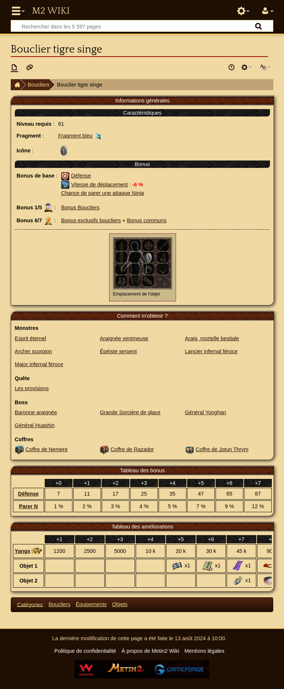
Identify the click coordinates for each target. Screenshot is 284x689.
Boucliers (39, 85)
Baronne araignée (36, 412)
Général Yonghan (205, 412)
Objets (120, 604)
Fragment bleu (75, 136)
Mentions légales (204, 651)
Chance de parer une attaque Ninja (102, 193)
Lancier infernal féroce (211, 351)
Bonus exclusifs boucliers (91, 220)
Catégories (30, 604)
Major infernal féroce (39, 364)
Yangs (22, 551)
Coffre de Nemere (47, 449)
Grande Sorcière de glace (130, 412)
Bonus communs (146, 220)
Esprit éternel (30, 338)
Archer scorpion (33, 351)
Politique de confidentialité (85, 651)
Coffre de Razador (132, 449)
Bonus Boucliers (80, 207)
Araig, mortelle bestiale (212, 338)
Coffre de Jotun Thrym (222, 449)
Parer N (28, 506)
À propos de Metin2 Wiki (150, 651)
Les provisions (32, 388)
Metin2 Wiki (51, 11)
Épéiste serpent (118, 351)
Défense (81, 176)
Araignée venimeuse (124, 338)
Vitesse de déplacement (99, 185)
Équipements (91, 604)
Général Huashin (35, 425)
